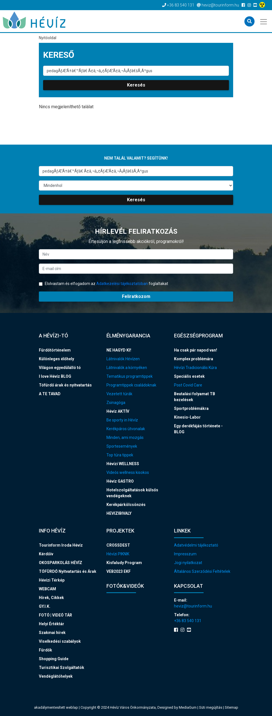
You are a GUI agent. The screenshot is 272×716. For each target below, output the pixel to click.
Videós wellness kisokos (127, 472)
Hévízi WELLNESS (122, 463)
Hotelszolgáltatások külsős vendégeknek (132, 493)
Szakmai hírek (52, 632)
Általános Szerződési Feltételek (202, 571)
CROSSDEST (118, 545)
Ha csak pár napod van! (195, 350)
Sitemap (231, 707)
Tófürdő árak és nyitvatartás (65, 385)
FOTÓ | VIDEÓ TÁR (55, 615)
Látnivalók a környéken (126, 367)
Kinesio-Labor (187, 417)
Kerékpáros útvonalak (125, 428)
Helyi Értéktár (51, 624)
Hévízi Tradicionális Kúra (195, 367)
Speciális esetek (189, 376)
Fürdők (45, 650)
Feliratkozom (136, 296)
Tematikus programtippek (129, 376)
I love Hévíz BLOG (55, 376)
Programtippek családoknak (131, 385)
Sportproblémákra (191, 408)
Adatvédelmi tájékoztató (196, 545)
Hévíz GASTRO (120, 481)
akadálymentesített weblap (56, 707)
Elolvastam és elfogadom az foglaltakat (103, 283)
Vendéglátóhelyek (56, 676)
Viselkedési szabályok (60, 641)
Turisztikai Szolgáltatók (61, 667)
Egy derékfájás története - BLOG (198, 429)
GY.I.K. (44, 606)
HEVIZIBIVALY (118, 513)
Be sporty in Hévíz (122, 420)
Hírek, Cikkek (51, 597)
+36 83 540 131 (187, 620)
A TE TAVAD (50, 394)
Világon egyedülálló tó (60, 367)
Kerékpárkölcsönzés (126, 504)
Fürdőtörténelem (55, 350)
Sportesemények (121, 446)
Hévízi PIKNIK (117, 554)
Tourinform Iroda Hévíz (61, 545)
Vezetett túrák (119, 394)
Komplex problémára (193, 359)
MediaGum (188, 707)
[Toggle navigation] (264, 21)
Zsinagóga (115, 402)
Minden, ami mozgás (125, 437)
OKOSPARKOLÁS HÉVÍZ (60, 562)
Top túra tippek (119, 455)
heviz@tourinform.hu (193, 606)
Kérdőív (46, 554)
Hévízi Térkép (51, 580)
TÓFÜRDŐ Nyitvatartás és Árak (67, 571)
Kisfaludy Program (124, 562)
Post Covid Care (188, 385)
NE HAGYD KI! (118, 350)
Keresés (136, 85)
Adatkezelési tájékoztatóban (122, 283)
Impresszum (185, 554)
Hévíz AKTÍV (117, 411)
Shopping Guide (53, 659)
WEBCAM (47, 589)
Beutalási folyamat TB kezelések (194, 397)
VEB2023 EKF (118, 571)
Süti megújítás (211, 707)
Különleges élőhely (56, 359)
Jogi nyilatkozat (188, 562)
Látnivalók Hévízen (123, 359)
